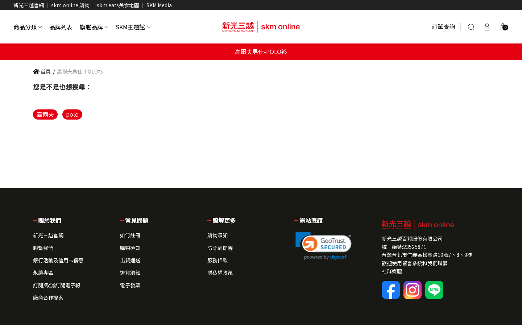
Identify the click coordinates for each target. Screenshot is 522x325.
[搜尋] (471, 27)
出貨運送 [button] (130, 260)
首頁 (42, 71)
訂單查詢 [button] (443, 26)
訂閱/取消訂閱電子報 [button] (56, 285)
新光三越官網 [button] (48, 235)
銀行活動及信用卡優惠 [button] (58, 260)
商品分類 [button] (27, 27)
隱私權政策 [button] (220, 272)
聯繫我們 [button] (43, 247)
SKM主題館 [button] (133, 27)
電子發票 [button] (130, 285)
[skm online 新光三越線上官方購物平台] (261, 26)
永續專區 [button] (43, 272)
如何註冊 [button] (130, 235)
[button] (503, 27)
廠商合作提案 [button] (48, 297)
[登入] (487, 27)
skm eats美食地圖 (118, 5)
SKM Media (159, 5)
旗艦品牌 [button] (94, 27)
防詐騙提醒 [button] (220, 247)
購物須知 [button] (130, 247)
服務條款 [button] (217, 260)
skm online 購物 (70, 5)
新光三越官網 (28, 5)
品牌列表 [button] (60, 26)
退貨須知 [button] (130, 272)
